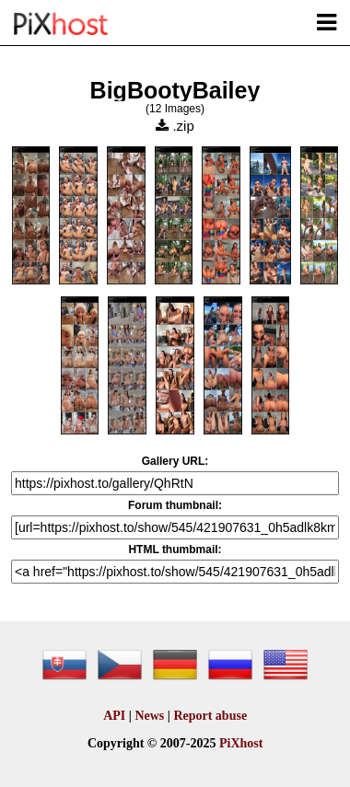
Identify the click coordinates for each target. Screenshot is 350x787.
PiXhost (240, 743)
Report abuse (210, 716)
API (114, 716)
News (149, 716)
